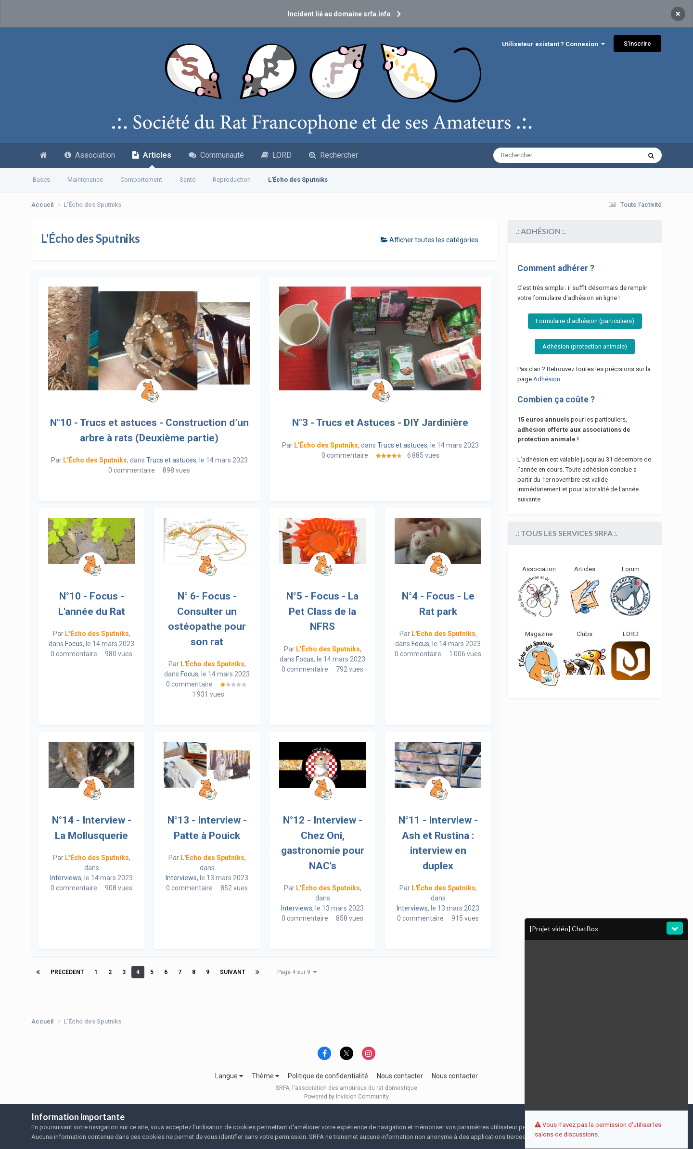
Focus (74, 644)
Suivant (232, 972)
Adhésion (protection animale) (584, 346)
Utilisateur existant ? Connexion (553, 44)
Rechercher (333, 155)
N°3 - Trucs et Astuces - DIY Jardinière (380, 422)
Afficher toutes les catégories (429, 240)
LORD (276, 155)
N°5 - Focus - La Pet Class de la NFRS (322, 611)
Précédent (67, 972)
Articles (151, 159)
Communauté (216, 155)
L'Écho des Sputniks (298, 179)
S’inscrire (637, 43)
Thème (265, 1076)
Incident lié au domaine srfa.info (339, 14)
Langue (229, 1076)
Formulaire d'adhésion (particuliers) (585, 321)
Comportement (141, 179)
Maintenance (85, 179)
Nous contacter (400, 1076)
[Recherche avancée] (541, 155)
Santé (187, 179)
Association (89, 155)
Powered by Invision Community (346, 1096)
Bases (41, 179)
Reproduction (232, 179)
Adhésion (546, 379)
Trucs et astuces (171, 460)
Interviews (65, 878)
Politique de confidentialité (328, 1076)
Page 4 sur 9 (297, 972)
